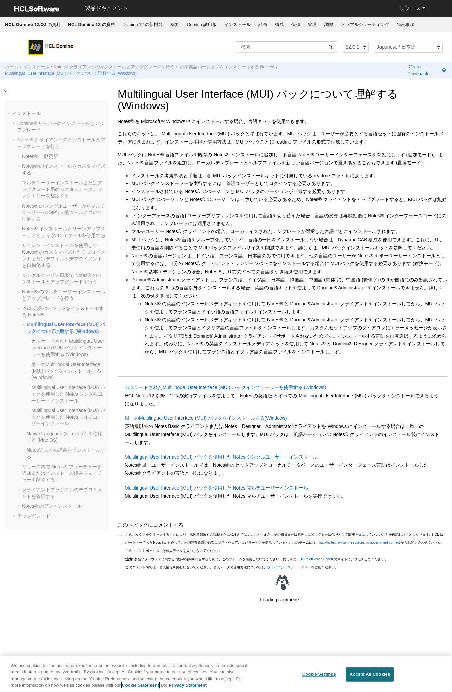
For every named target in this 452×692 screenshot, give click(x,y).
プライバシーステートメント (289, 567)
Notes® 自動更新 (40, 156)
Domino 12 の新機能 (143, 24)
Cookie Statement (140, 687)
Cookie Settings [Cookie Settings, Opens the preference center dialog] (319, 676)
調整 (328, 24)
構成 (279, 24)
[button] (9, 113)
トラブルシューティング (365, 24)
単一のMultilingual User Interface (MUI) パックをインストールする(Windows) (66, 370)
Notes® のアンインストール (52, 506)
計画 (262, 24)
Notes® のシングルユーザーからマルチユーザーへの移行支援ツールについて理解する (63, 212)
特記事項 (406, 24)
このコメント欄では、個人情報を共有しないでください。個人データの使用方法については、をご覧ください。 (231, 567)
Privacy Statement (188, 687)
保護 (295, 24)
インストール (237, 24)
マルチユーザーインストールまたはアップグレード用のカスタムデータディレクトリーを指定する (62, 189)
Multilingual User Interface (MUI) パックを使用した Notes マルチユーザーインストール (68, 417)
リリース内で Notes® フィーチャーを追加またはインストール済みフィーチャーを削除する (62, 473)
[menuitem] (91, 24)
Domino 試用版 (201, 24)
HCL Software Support (316, 559)
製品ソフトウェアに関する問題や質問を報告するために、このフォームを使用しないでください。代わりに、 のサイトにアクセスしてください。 (256, 559)
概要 (174, 24)
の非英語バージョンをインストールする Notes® (226, 67)
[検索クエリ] (286, 46)
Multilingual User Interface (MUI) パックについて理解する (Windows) (71, 73)
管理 (312, 24)
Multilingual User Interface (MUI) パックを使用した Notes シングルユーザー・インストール (68, 394)
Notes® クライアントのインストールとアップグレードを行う (114, 67)
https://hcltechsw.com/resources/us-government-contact (358, 542)
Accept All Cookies (370, 676)
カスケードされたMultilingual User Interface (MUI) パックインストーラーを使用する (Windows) (67, 347)
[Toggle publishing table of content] (5, 90)
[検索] (330, 46)
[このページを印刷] (444, 70)
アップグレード (33, 516)
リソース (410, 8)
